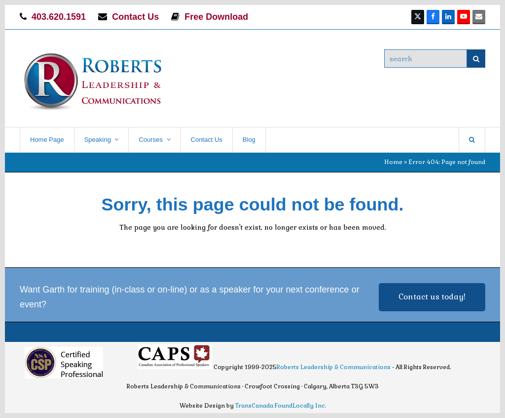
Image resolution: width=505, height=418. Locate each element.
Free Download (216, 17)
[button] (472, 139)
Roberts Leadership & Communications (334, 367)
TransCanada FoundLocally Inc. (280, 406)
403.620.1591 (59, 17)
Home (393, 162)
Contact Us (135, 17)
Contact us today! (432, 297)
